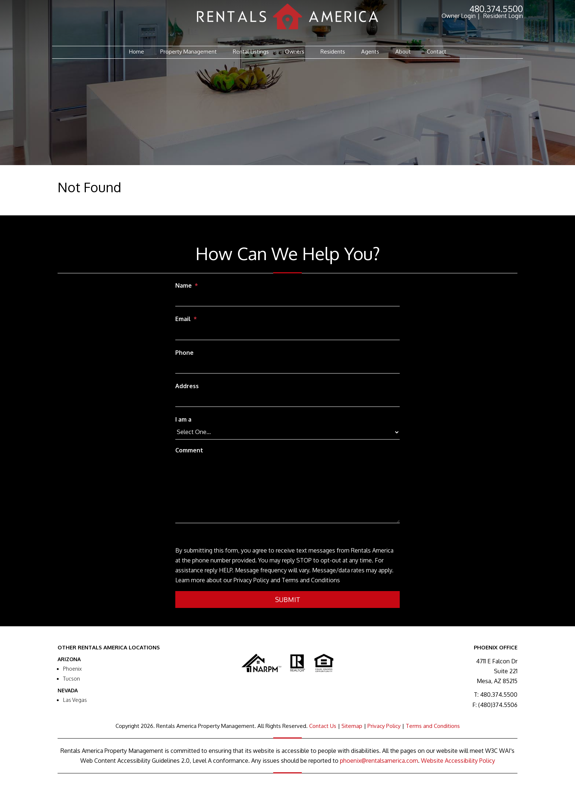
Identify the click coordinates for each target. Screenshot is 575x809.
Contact (436, 51)
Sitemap (351, 725)
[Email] (287, 333)
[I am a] (287, 432)
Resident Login (503, 15)
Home (136, 51)
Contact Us (322, 725)
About (403, 51)
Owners (294, 51)
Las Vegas (75, 700)
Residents (333, 51)
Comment (189, 450)
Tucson (71, 678)
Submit (287, 599)
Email (183, 318)
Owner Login (459, 15)
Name (183, 285)
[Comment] (287, 490)
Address (187, 386)
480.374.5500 (496, 8)
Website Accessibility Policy (458, 760)
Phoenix (72, 669)
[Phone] (287, 366)
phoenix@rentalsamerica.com (379, 760)
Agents (370, 51)
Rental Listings (251, 51)
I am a (183, 419)
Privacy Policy (383, 725)
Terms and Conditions (433, 725)
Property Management (188, 51)
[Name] (287, 299)
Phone (184, 352)
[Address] (287, 400)
